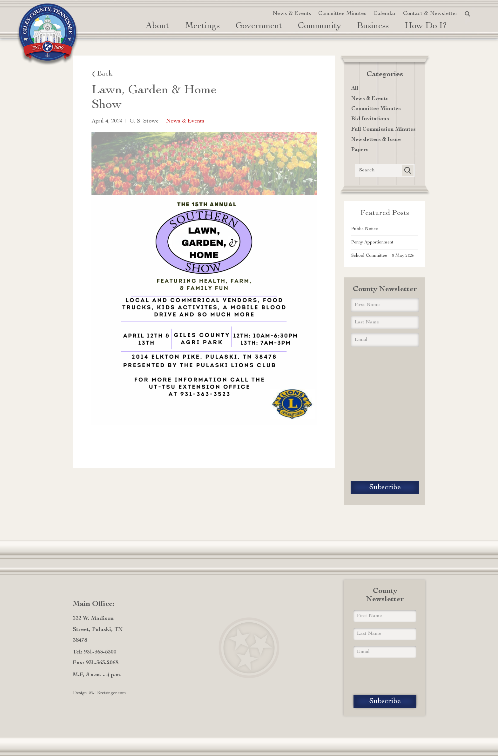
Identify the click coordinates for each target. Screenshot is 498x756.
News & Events (292, 14)
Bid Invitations (370, 119)
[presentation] (385, 414)
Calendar (385, 14)
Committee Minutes (342, 14)
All (354, 88)
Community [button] (319, 26)
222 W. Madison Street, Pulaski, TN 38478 (98, 629)
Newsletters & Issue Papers (376, 145)
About (157, 26)
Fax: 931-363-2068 (95, 663)
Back (104, 73)
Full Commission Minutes (383, 129)
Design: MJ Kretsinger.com (99, 693)
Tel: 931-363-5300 (94, 652)
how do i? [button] (426, 26)
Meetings (202, 26)
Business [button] (373, 26)
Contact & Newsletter (430, 14)
